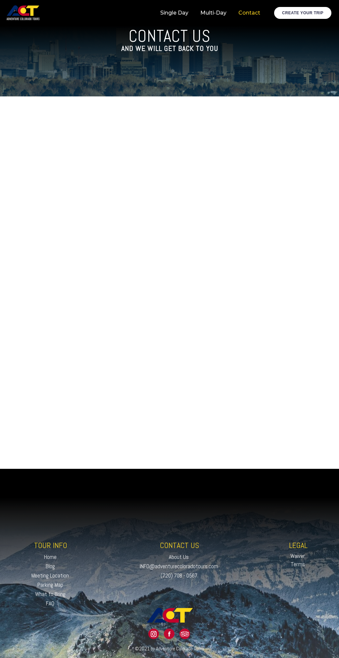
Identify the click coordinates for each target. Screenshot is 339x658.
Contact (249, 13)
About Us (179, 557)
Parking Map (50, 584)
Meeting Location (50, 575)
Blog (50, 566)
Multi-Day (213, 13)
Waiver (297, 556)
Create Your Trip (302, 13)
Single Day (174, 13)
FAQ (50, 603)
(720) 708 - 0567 (179, 575)
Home (50, 557)
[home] (23, 12)
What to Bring (50, 594)
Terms (298, 564)
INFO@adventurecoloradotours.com (179, 566)
